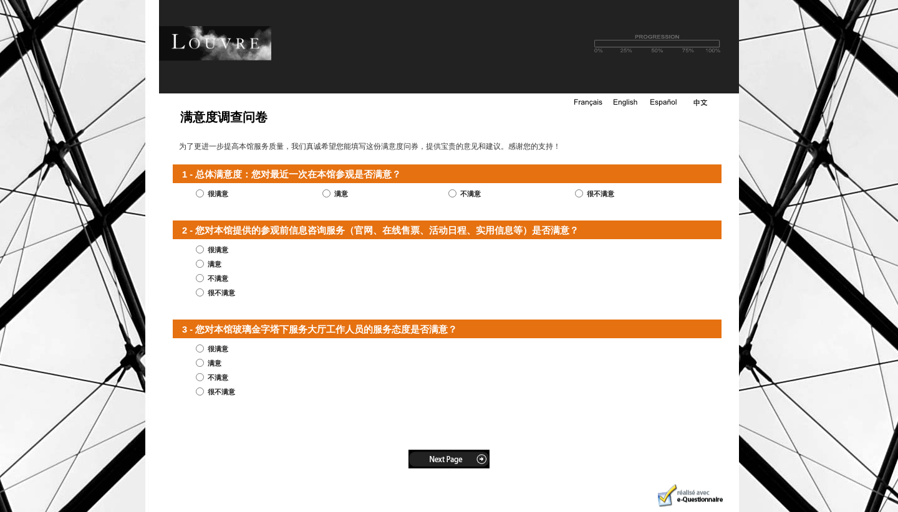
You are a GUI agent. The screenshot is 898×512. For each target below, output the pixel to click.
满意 (341, 193)
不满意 (470, 193)
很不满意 (600, 193)
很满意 (218, 193)
